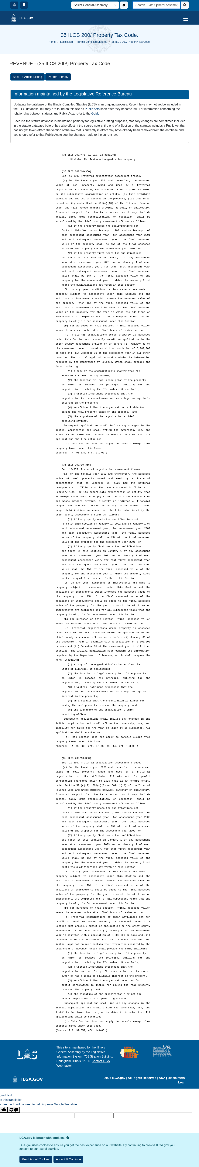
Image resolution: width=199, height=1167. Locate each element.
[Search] (185, 5)
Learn (182, 1082)
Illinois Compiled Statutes (92, 41)
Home (52, 41)
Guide (95, 113)
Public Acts (92, 109)
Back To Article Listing (27, 76)
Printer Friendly (58, 76)
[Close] (68, 1159)
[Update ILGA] (124, 5)
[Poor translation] (14, 1110)
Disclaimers (176, 1077)
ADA (162, 1077)
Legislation (66, 41)
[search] (156, 5)
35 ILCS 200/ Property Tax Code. (131, 41)
